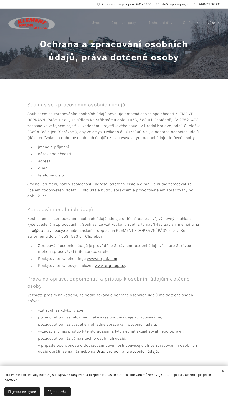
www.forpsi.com (102, 258)
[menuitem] (95, 22)
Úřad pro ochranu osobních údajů (127, 351)
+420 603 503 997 (209, 4)
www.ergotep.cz (110, 265)
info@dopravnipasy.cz (175, 4)
